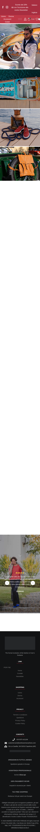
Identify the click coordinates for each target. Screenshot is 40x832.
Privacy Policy (20, 720)
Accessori (7, 19)
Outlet (7, 22)
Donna (11, 16)
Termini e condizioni (20, 715)
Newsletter (20, 676)
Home (20, 670)
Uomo (3, 16)
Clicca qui (22, 775)
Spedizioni (20, 718)
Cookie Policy (20, 723)
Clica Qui (25, 812)
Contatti (20, 673)
